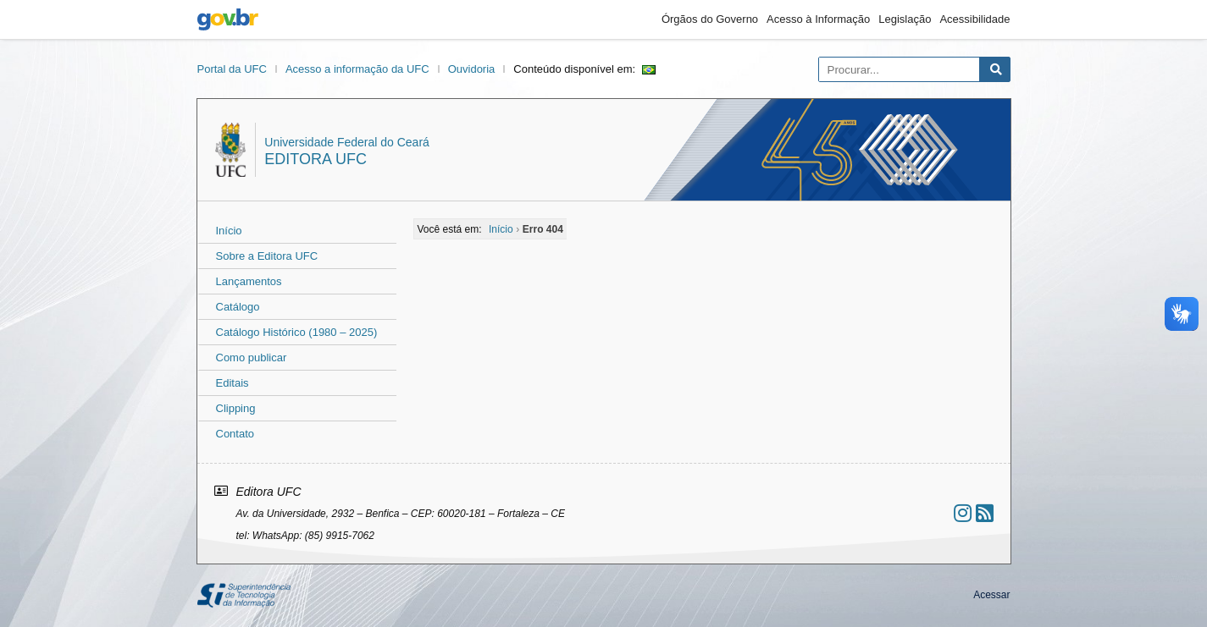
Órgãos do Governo (710, 19)
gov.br (227, 19)
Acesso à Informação (818, 19)
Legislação (904, 19)
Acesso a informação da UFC (357, 69)
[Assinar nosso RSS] (985, 513)
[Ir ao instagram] (963, 513)
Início (229, 230)
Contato (235, 433)
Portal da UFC (232, 69)
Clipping (236, 408)
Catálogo (238, 306)
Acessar (991, 595)
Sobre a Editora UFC (267, 256)
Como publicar (251, 357)
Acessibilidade (974, 19)
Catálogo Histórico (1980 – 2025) (297, 332)
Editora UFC (315, 159)
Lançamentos (249, 281)
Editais (232, 383)
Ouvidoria (472, 69)
